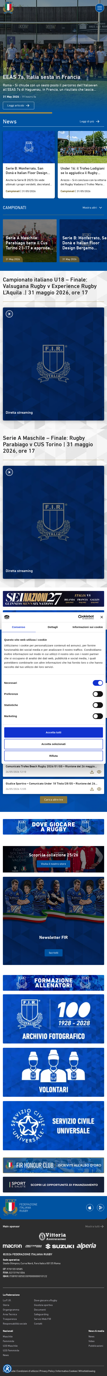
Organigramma (11, 1309)
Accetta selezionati (53, 744)
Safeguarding (41, 1314)
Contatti (38, 1323)
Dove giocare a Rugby (45, 1300)
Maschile (8, 1336)
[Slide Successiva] (14, 69)
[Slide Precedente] (5, 69)
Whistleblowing (87, 1371)
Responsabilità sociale (15, 1323)
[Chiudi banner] (101, 617)
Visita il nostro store (53, 864)
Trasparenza (10, 1319)
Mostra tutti (94, 1226)
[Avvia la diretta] (53, 313)
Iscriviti (53, 952)
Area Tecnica (10, 1314)
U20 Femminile (11, 1350)
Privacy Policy (47, 1371)
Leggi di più (90, 121)
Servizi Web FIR (42, 1319)
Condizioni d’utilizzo (27, 1371)
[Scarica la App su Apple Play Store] (89, 1207)
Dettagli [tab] (53, 627)
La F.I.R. (7, 1300)
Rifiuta (53, 755)
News (6, 1355)
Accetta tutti (53, 732)
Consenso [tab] (18, 627)
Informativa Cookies (66, 1371)
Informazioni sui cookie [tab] (88, 627)
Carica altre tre (53, 799)
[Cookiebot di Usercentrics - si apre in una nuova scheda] (78, 617)
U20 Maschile (10, 1345)
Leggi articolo (18, 105)
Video (91, 1341)
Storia (6, 1305)
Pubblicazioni (96, 1345)
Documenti (40, 1309)
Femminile (8, 1341)
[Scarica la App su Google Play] (100, 1207)
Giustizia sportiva (43, 1305)
